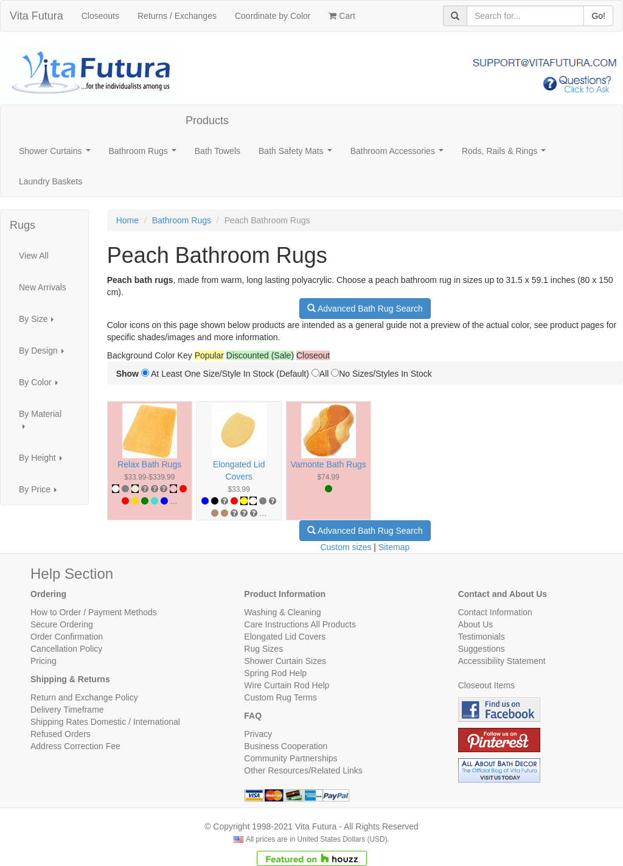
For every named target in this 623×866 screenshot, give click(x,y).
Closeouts (100, 16)
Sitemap (393, 547)
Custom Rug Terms (280, 697)
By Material (40, 423)
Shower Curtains (57, 154)
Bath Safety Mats (297, 154)
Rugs (22, 225)
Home (127, 220)
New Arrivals (42, 287)
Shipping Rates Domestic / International (105, 722)
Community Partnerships (290, 758)
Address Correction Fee (75, 746)
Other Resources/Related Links (303, 770)
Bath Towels (217, 151)
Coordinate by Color (273, 16)
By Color (41, 385)
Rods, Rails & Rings (506, 154)
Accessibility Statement (502, 661)
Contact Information (495, 612)
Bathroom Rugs (145, 154)
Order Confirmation (66, 636)
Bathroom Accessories (399, 154)
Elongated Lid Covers (284, 636)
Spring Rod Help (275, 673)
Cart (342, 16)
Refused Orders (60, 734)
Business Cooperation (285, 746)
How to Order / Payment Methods (93, 612)
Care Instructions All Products (300, 624)
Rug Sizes (263, 649)
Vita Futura (36, 16)
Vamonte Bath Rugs (328, 464)
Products (207, 120)
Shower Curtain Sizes (285, 661)
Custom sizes (345, 547)
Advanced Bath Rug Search (365, 308)
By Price (41, 492)
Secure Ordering (61, 624)
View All (34, 255)
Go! (598, 16)
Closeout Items (486, 685)
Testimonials (481, 636)
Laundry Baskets (50, 181)
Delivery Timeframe (67, 709)
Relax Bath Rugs (149, 464)
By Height (44, 461)
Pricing (43, 661)
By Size (40, 322)
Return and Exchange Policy (84, 697)
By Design (45, 354)
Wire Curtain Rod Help (286, 685)
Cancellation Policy (66, 649)
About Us (475, 624)
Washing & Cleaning (282, 612)
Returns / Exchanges (177, 16)
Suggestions (481, 649)
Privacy (258, 734)
